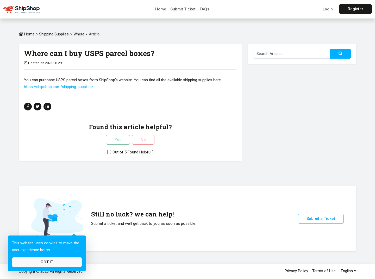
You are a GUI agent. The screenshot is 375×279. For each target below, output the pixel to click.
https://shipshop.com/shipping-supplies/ (58, 86)
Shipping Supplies (54, 34)
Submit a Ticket (321, 218)
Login (328, 9)
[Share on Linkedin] (47, 106)
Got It (47, 262)
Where (79, 34)
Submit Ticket (183, 9)
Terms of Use (324, 271)
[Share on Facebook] (28, 106)
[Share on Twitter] (37, 106)
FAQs (204, 9)
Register (355, 9)
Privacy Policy (296, 271)
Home (160, 9)
